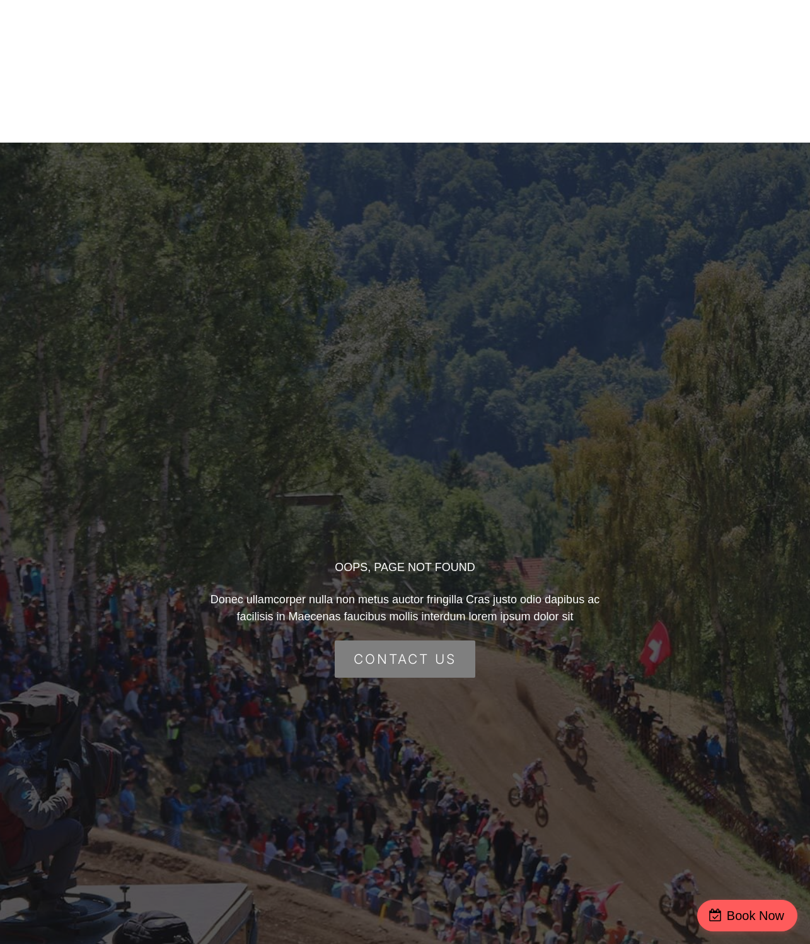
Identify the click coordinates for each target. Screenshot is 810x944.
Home (402, 54)
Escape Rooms (481, 54)
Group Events (579, 54)
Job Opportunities (565, 87)
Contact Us (715, 54)
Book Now (755, 916)
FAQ (650, 54)
